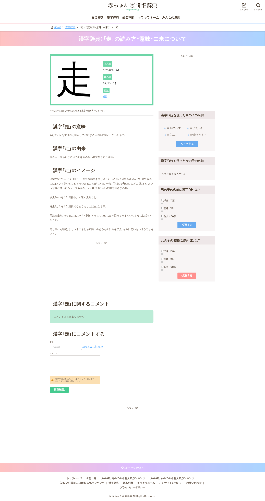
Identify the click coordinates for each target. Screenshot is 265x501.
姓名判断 (128, 17)
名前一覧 (91, 478)
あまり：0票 (169, 216)
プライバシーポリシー (132, 487)
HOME (57, 27)
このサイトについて (170, 483)
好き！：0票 (169, 200)
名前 (51, 341)
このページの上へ (134, 467)
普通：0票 (168, 208)
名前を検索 (258, 6)
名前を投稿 (244, 6)
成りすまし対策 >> (92, 346)
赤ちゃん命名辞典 (132, 4)
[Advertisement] (101, 250)
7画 (105, 96)
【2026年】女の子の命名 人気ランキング (171, 478)
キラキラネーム (148, 17)
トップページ (74, 478)
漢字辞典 (113, 17)
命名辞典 (97, 17)
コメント (53, 353)
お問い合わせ (193, 483)
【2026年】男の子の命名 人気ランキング (122, 478)
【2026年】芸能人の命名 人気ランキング (81, 483)
